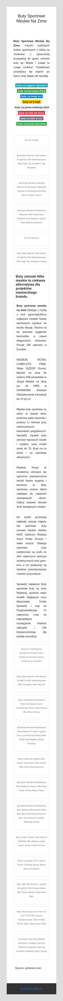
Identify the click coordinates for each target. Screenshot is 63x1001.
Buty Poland (28, 988)
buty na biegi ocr (31, 96)
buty (39, 988)
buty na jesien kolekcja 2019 (32, 107)
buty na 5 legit (31, 101)
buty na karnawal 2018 (31, 90)
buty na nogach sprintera (31, 85)
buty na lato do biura (31, 112)
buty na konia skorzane (31, 123)
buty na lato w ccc (31, 118)
